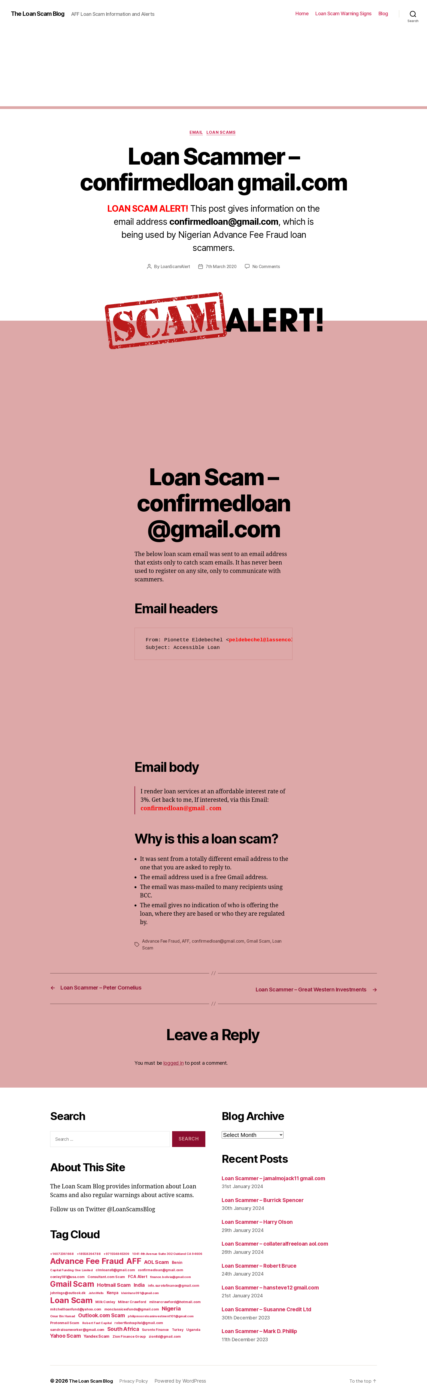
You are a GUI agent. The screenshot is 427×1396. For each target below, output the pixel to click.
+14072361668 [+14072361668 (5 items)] (62, 1253)
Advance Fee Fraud (161, 942)
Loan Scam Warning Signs (343, 13)
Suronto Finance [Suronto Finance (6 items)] (155, 1329)
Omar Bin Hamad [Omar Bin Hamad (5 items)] (62, 1316)
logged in (173, 1063)
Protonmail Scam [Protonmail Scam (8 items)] (64, 1323)
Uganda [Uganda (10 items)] (193, 1329)
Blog (383, 13)
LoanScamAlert (174, 267)
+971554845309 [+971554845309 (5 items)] (116, 1253)
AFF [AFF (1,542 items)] (133, 1260)
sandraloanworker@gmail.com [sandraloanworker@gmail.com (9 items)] (77, 1329)
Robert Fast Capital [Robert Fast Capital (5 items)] (97, 1323)
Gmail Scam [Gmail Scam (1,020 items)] (72, 1283)
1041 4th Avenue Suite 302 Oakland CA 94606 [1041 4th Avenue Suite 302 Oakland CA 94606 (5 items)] (167, 1253)
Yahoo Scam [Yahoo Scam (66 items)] (65, 1335)
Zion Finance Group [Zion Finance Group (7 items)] (129, 1336)
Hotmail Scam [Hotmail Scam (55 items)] (114, 1285)
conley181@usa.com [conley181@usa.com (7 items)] (67, 1276)
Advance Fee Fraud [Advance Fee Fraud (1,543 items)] (86, 1260)
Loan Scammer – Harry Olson (261, 1221)
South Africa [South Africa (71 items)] (123, 1328)
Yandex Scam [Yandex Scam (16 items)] (96, 1336)
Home (302, 13)
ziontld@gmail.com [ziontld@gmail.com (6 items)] (165, 1336)
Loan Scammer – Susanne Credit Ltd (271, 1309)
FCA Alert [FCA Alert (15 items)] (137, 1276)
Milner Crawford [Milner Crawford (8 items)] (132, 1302)
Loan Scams (223, 133)
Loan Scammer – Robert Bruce (263, 1265)
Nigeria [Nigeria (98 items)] (171, 1308)
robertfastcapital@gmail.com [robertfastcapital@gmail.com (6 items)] (138, 1323)
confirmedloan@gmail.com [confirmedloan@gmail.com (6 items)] (160, 1270)
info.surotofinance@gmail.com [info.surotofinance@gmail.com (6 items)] (173, 1285)
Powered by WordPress (187, 1380)
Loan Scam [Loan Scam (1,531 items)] (71, 1300)
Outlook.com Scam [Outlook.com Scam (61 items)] (101, 1315)
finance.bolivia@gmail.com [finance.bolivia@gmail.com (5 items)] (170, 1277)
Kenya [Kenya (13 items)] (112, 1292)
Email (196, 133)
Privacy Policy (138, 1380)
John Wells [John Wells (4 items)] (96, 1293)
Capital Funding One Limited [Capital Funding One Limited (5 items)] (71, 1270)
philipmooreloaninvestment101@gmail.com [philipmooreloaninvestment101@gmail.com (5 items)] (161, 1316)
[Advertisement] (213, 68)
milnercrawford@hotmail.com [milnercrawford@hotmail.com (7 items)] (175, 1302)
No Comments (267, 267)
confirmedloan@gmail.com (220, 942)
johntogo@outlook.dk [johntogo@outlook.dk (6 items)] (68, 1293)
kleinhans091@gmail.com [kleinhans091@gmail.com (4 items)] (140, 1293)
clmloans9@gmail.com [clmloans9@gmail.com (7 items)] (115, 1270)
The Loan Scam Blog (41, 13)
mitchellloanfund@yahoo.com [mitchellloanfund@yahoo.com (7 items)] (75, 1309)
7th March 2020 (221, 267)
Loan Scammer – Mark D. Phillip (264, 1331)
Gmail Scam (261, 942)
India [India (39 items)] (139, 1285)
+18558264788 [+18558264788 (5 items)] (89, 1253)
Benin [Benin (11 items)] (177, 1262)
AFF (187, 942)
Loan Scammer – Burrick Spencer (267, 1199)
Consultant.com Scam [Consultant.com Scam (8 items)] (106, 1276)
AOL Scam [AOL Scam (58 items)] (156, 1262)
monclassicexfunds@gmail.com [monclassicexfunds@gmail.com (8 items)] (131, 1309)
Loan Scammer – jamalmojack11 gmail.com (280, 1178)
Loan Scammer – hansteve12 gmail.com (275, 1287)
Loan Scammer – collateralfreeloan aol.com (280, 1243)
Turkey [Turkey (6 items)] (177, 1329)
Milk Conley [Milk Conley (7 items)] (105, 1302)
